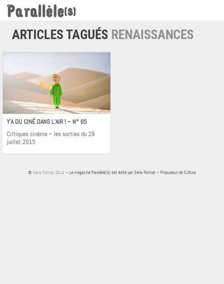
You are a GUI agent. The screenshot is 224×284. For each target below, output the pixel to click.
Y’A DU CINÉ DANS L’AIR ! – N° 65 (47, 122)
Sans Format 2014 (49, 172)
